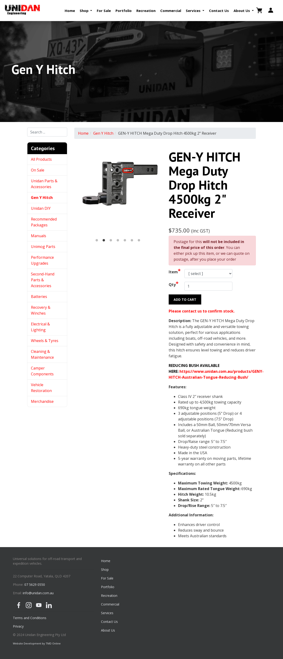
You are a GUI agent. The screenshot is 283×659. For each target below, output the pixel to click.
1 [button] (96, 240)
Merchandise (42, 401)
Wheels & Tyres (44, 340)
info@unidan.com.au (38, 593)
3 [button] (110, 240)
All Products (41, 159)
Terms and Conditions (29, 618)
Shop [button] (84, 10)
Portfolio (123, 10)
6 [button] (132, 240)
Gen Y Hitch (42, 197)
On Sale (37, 170)
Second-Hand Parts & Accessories (42, 279)
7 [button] (139, 240)
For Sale (104, 10)
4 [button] (117, 240)
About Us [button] (242, 10)
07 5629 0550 (34, 584)
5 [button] (125, 240)
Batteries (39, 296)
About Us (108, 630)
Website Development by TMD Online (37, 643)
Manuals (38, 235)
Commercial (170, 10)
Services (107, 613)
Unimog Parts (43, 246)
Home (70, 10)
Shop (105, 569)
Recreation (146, 10)
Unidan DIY (41, 208)
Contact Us (219, 10)
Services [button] (193, 10)
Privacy (18, 626)
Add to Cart (185, 299)
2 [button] (103, 240)
